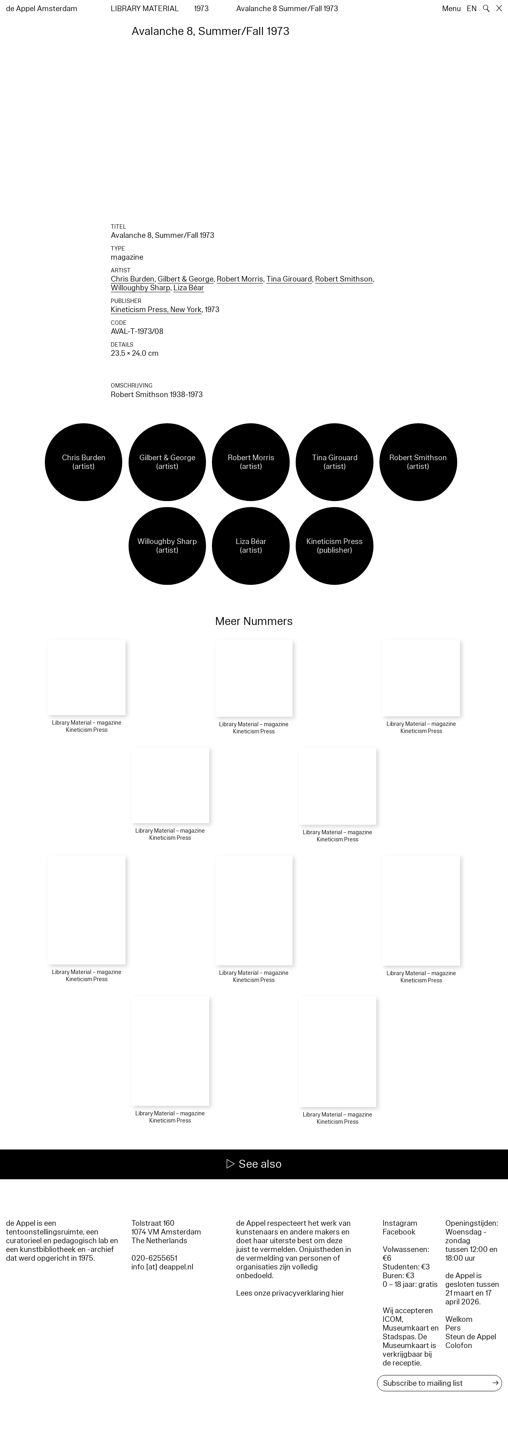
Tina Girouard (289, 279)
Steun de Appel (470, 1337)
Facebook (399, 1232)
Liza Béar (188, 288)
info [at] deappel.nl (162, 1267)
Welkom (459, 1319)
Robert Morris (240, 279)
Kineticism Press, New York (156, 310)
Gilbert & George (186, 279)
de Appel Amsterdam (41, 9)
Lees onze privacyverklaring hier (290, 1293)
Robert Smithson (344, 279)
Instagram (400, 1223)
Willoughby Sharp (140, 288)
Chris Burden (132, 279)
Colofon (458, 1345)
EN (472, 9)
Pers (453, 1328)
